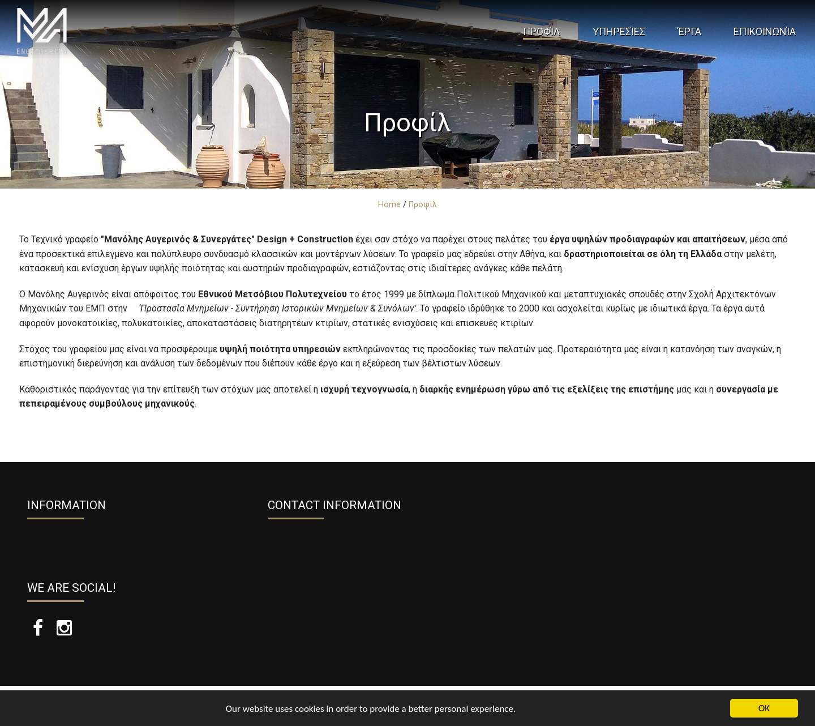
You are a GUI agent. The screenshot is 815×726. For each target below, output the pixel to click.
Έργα (689, 31)
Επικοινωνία (765, 31)
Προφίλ (541, 31)
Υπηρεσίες (619, 31)
